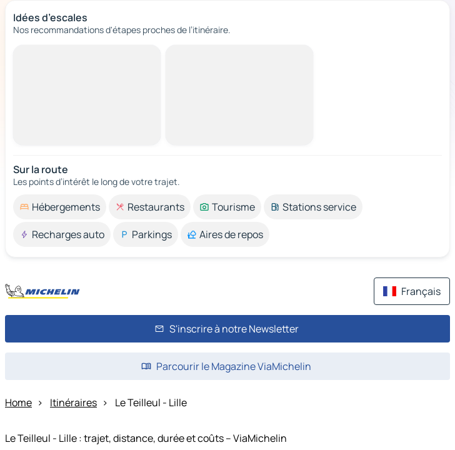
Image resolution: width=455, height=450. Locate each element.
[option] (59, 206)
